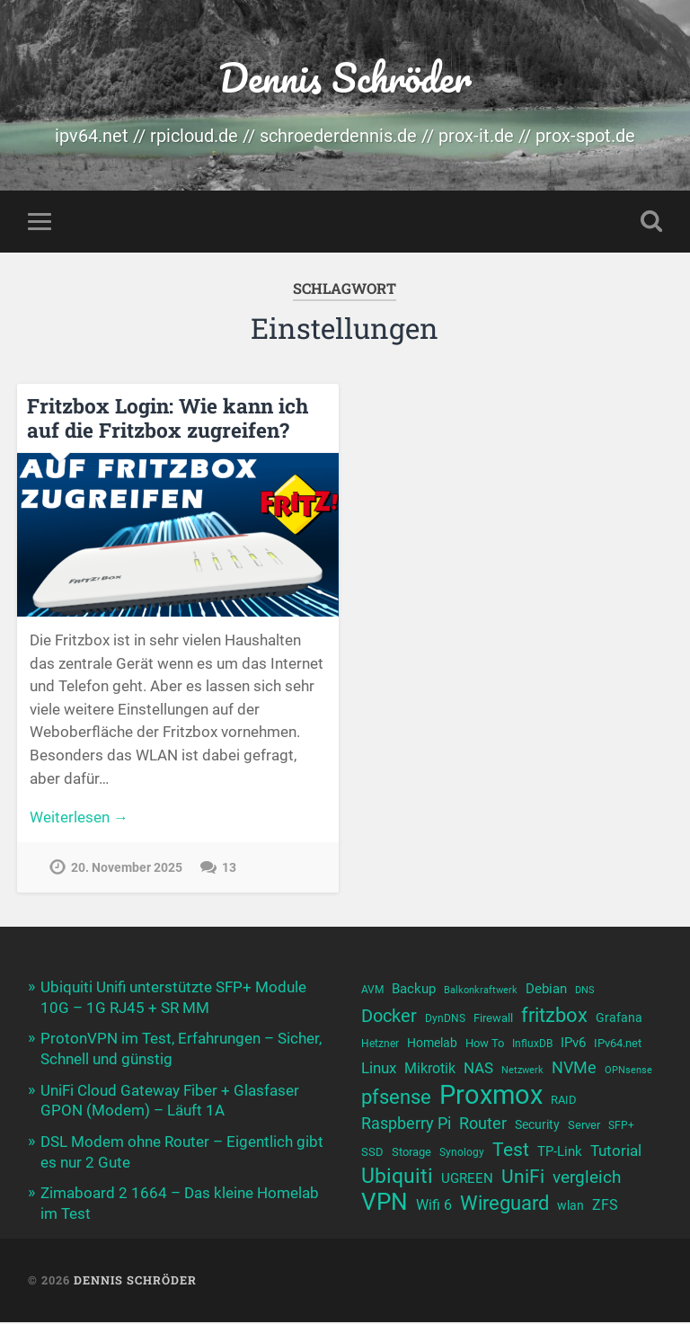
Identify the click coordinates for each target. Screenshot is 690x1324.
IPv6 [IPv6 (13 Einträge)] (573, 1046)
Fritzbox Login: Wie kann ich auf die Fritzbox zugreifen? (166, 418)
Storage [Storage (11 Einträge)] (411, 1158)
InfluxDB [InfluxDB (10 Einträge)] (532, 1047)
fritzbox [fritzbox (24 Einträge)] (554, 1016)
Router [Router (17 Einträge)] (483, 1128)
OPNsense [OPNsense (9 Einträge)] (628, 1074)
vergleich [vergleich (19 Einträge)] (587, 1184)
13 (229, 869)
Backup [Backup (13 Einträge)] (414, 991)
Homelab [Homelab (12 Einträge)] (432, 1046)
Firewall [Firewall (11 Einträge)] (493, 1019)
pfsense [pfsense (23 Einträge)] (396, 1100)
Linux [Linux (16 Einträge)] (378, 1072)
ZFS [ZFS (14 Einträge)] (605, 1213)
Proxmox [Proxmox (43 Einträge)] (491, 1099)
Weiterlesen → (79, 819)
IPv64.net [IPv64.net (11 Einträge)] (617, 1046)
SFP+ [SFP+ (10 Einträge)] (621, 1130)
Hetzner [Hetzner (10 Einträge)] (380, 1047)
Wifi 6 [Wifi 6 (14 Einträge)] (434, 1213)
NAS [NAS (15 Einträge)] (478, 1072)
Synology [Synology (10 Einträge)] (461, 1158)
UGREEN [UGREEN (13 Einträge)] (467, 1185)
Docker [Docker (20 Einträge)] (389, 1017)
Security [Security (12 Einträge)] (537, 1130)
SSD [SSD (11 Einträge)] (372, 1158)
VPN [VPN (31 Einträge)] (384, 1211)
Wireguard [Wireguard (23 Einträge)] (504, 1212)
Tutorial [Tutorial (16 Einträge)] (615, 1157)
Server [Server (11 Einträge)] (584, 1130)
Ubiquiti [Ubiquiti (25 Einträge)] (397, 1183)
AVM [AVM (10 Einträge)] (372, 992)
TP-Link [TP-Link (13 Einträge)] (559, 1158)
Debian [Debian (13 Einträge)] (546, 991)
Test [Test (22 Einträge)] (510, 1155)
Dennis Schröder (345, 77)
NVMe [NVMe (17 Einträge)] (574, 1071)
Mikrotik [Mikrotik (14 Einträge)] (430, 1072)
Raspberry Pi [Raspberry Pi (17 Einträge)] (406, 1128)
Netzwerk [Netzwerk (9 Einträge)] (522, 1074)
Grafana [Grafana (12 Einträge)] (619, 1019)
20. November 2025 (126, 869)
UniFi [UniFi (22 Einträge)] (522, 1183)
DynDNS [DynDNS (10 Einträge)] (445, 1020)
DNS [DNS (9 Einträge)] (585, 993)
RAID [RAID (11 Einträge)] (564, 1103)
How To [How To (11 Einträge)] (484, 1046)
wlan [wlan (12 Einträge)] (570, 1214)
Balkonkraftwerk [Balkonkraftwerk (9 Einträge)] (481, 993)
